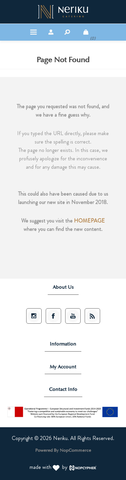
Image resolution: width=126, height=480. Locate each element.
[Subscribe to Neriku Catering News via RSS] (92, 316)
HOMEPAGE (89, 221)
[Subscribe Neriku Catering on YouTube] (73, 316)
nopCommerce (75, 449)
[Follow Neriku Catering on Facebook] (53, 316)
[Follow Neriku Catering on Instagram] (34, 316)
